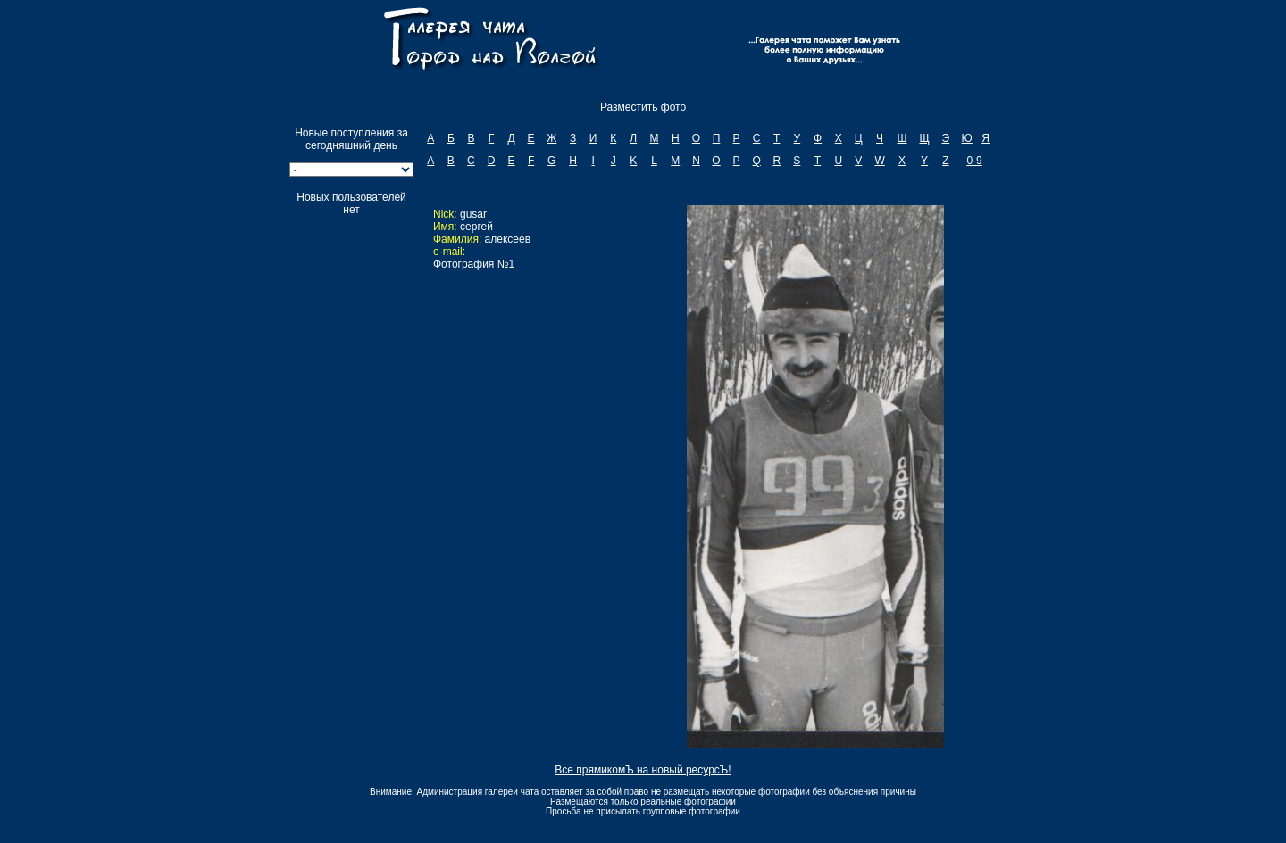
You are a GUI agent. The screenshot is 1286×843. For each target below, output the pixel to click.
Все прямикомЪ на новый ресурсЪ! (643, 770)
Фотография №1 (473, 264)
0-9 (973, 160)
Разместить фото (643, 107)
